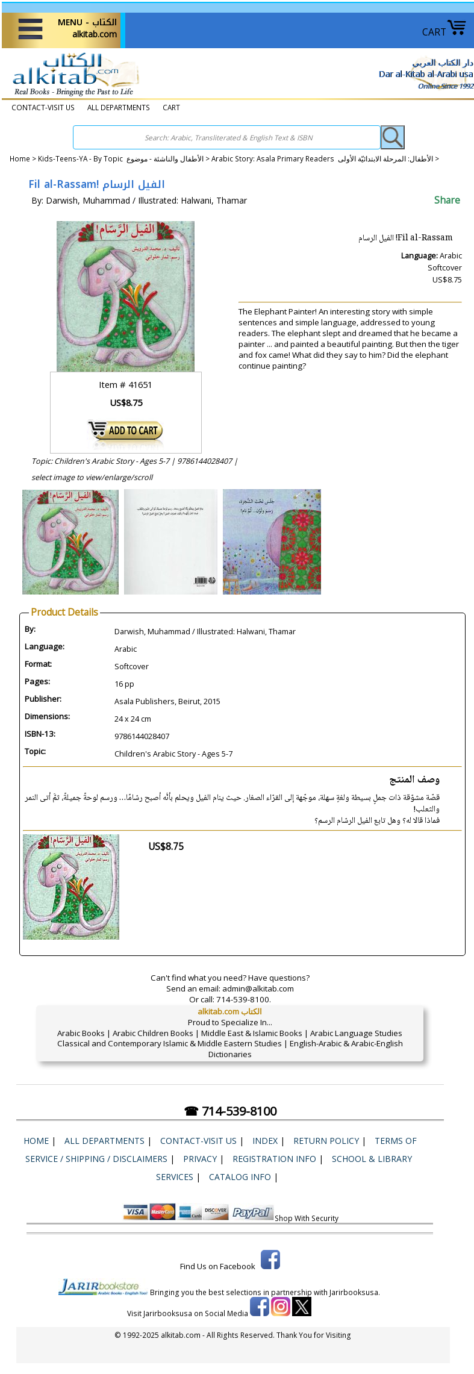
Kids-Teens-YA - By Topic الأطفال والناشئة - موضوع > (124, 158)
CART (444, 32)
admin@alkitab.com (258, 988)
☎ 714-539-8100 (230, 1111)
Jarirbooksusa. (354, 1292)
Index (265, 1140)
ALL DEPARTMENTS (118, 107)
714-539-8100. (243, 999)
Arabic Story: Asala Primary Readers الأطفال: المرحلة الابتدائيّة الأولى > (325, 158)
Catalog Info (240, 1176)
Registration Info (274, 1158)
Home (20, 158)
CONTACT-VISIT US (43, 107)
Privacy (200, 1158)
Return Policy (326, 1140)
